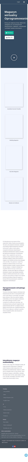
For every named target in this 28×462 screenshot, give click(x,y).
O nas (4, 406)
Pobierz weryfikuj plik (7, 425)
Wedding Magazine (14, 140)
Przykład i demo (6, 400)
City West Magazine (14, 171)
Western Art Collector (14, 202)
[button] (24, 2)
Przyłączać (5, 415)
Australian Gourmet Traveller (14, 108)
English (18, 1)
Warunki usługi (6, 412)
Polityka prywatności (7, 409)
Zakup (4, 394)
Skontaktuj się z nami (7, 428)
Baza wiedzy (5, 422)
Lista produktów (6, 391)
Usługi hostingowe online (8, 397)
